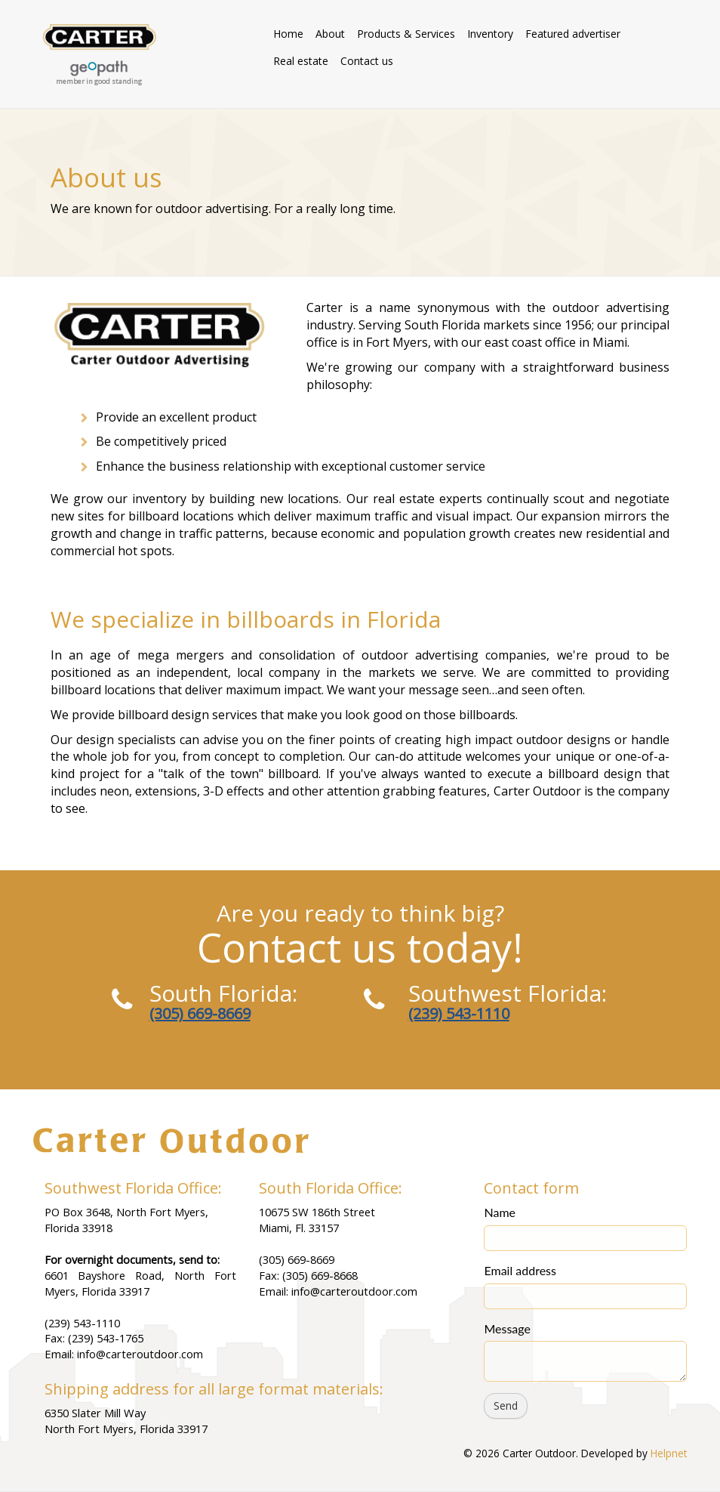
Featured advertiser (572, 33)
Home (288, 33)
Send (506, 1405)
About (330, 33)
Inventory (490, 33)
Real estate (300, 61)
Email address (520, 1270)
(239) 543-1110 (458, 1013)
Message (507, 1328)
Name (499, 1212)
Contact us (366, 61)
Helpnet (669, 1453)
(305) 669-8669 (200, 1013)
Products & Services (406, 33)
